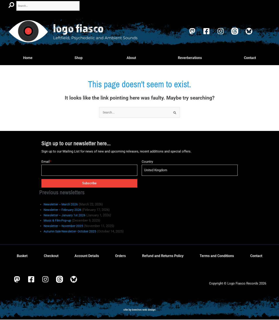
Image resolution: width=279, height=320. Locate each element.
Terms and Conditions (217, 256)
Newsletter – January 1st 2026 (66, 215)
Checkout (51, 256)
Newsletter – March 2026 (62, 205)
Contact (250, 58)
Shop (79, 58)
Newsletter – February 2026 (64, 210)
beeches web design (144, 310)
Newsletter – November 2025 (65, 226)
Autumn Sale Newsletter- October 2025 (72, 232)
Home (27, 58)
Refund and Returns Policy (163, 256)
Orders (120, 256)
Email (46, 162)
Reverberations (190, 58)
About (131, 58)
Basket (22, 256)
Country (147, 162)
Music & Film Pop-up (58, 221)
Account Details (87, 256)
